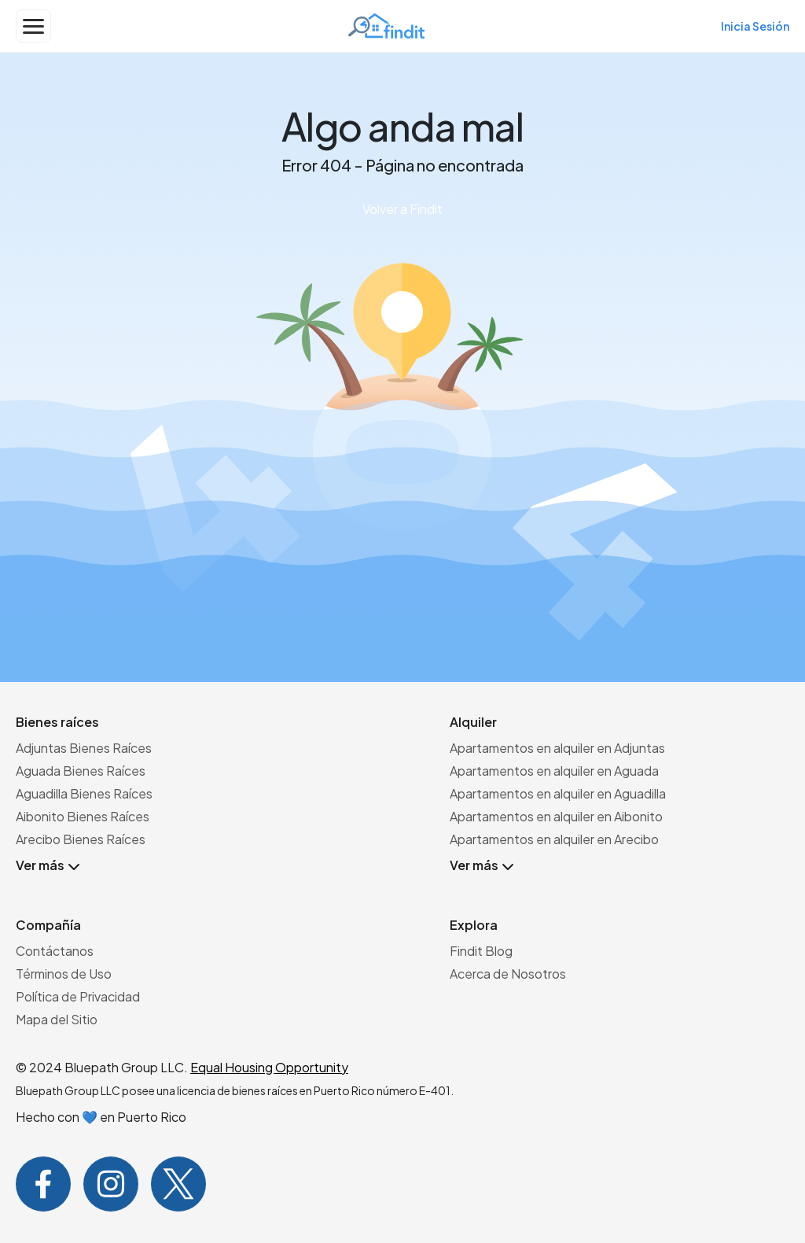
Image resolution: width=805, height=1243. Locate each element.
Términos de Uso (64, 973)
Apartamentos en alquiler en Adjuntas (557, 748)
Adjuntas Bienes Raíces (84, 748)
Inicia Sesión (755, 26)
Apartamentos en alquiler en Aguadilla (558, 793)
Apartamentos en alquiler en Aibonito (556, 816)
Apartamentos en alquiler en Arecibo (554, 839)
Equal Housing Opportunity (269, 1067)
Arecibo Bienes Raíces (80, 839)
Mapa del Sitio (56, 1019)
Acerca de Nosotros (508, 973)
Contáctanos (55, 950)
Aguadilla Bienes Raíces (84, 793)
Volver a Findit (402, 209)
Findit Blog (481, 950)
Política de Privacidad (78, 996)
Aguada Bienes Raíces (80, 770)
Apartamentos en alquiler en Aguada (554, 770)
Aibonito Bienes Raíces (82, 816)
